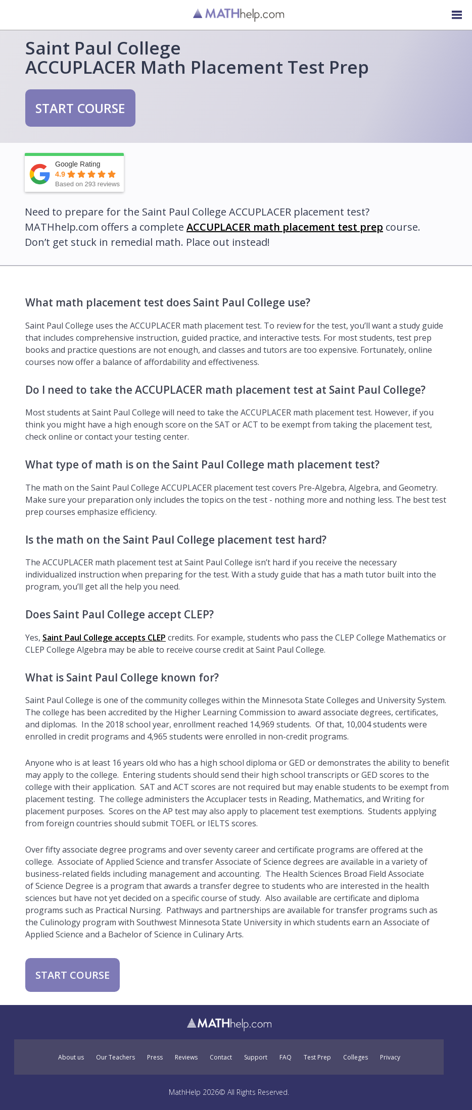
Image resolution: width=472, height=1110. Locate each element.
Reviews (186, 1057)
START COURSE (80, 108)
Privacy (390, 1057)
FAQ (285, 1057)
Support (255, 1057)
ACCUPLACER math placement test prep (284, 227)
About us (71, 1057)
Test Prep (317, 1057)
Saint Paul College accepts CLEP (104, 637)
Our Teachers (115, 1057)
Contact (221, 1057)
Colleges (355, 1057)
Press (155, 1057)
